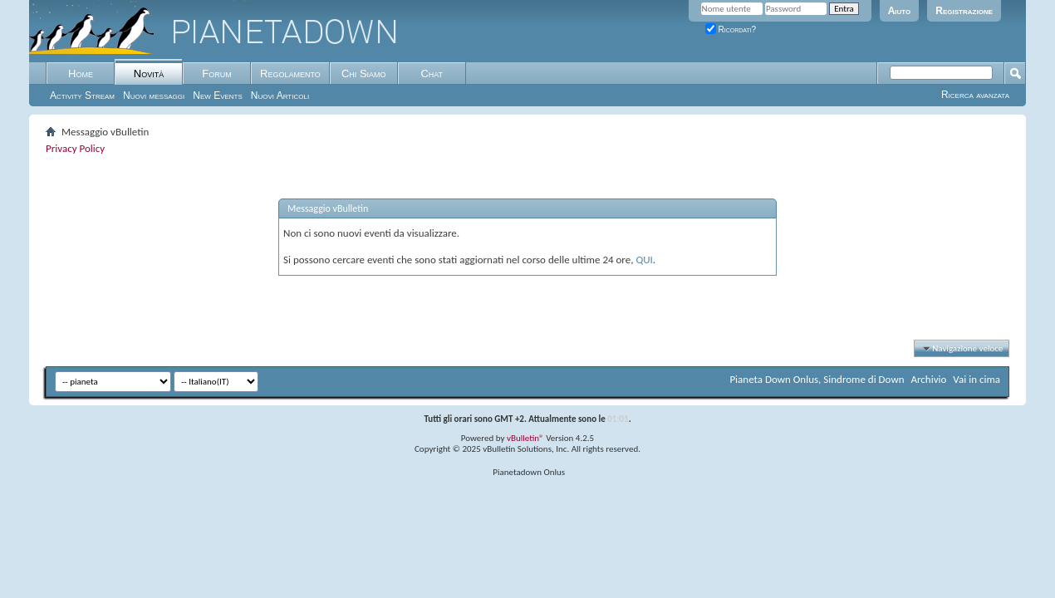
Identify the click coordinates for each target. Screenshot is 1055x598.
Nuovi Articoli (280, 95)
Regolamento (290, 73)
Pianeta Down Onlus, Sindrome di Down (816, 379)
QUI (643, 259)
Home (80, 73)
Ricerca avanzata (975, 94)
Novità (149, 73)
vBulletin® (525, 438)
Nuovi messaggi (153, 95)
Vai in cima (976, 379)
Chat (431, 73)
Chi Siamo (363, 73)
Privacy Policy (75, 148)
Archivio (929, 379)
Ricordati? (731, 29)
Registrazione (964, 11)
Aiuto (899, 11)
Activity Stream (82, 95)
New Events (218, 95)
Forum (216, 73)
